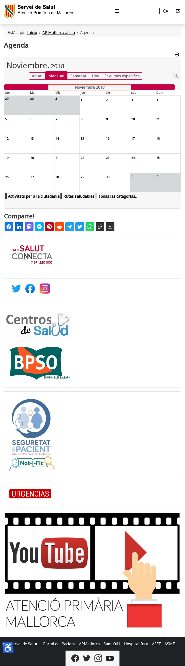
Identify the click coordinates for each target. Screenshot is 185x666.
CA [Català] (165, 11)
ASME (170, 643)
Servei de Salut (23, 643)
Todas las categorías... (117, 196)
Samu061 (112, 643)
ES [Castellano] (177, 11)
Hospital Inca (136, 643)
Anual (37, 76)
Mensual (56, 76)
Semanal (78, 76)
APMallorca (89, 643)
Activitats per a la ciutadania (33, 196)
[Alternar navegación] (117, 11)
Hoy (95, 76)
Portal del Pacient (59, 643)
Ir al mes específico (122, 76)
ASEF (156, 643)
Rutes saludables (78, 196)
